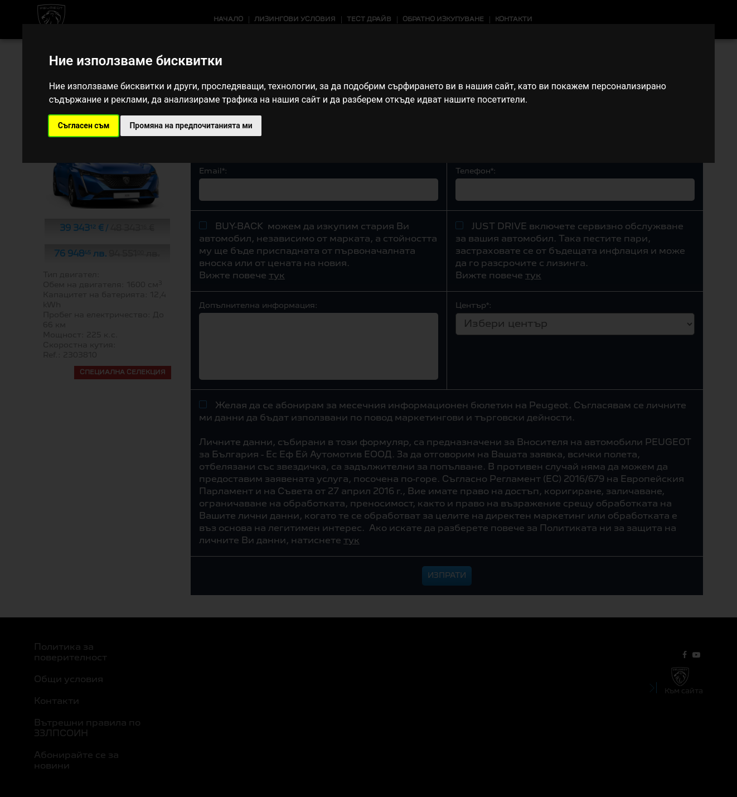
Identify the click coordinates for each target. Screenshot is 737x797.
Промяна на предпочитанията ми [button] (190, 125)
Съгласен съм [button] (84, 125)
